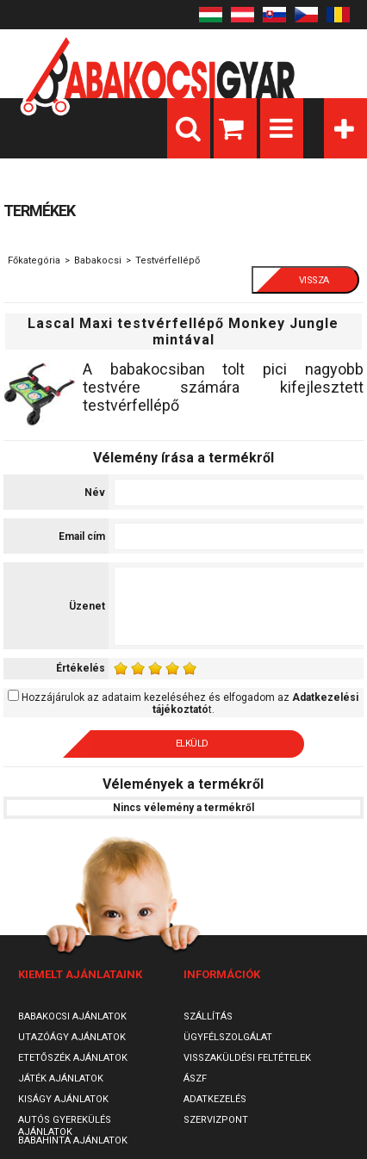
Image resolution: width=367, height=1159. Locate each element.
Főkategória (34, 260)
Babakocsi (97, 260)
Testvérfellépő (167, 260)
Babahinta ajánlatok (73, 1140)
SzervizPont (216, 1119)
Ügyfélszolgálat (228, 1037)
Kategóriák (345, 128)
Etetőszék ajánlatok (73, 1057)
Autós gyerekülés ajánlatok (64, 1125)
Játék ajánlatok (60, 1078)
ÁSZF (195, 1078)
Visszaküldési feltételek (247, 1057)
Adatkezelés (215, 1099)
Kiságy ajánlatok (63, 1099)
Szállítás (208, 1016)
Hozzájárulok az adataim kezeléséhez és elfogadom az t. (190, 703)
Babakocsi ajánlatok (72, 1016)
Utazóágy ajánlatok (72, 1037)
